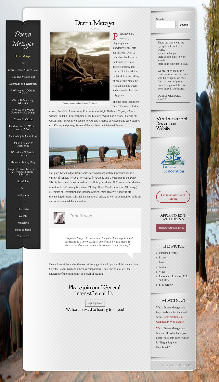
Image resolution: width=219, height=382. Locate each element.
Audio (162, 267)
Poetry (162, 262)
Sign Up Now (95, 303)
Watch (159, 328)
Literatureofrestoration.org (173, 196)
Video (162, 271)
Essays (162, 257)
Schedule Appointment (171, 227)
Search (160, 19)
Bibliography (166, 284)
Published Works (168, 252)
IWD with (181, 365)
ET (189, 365)
